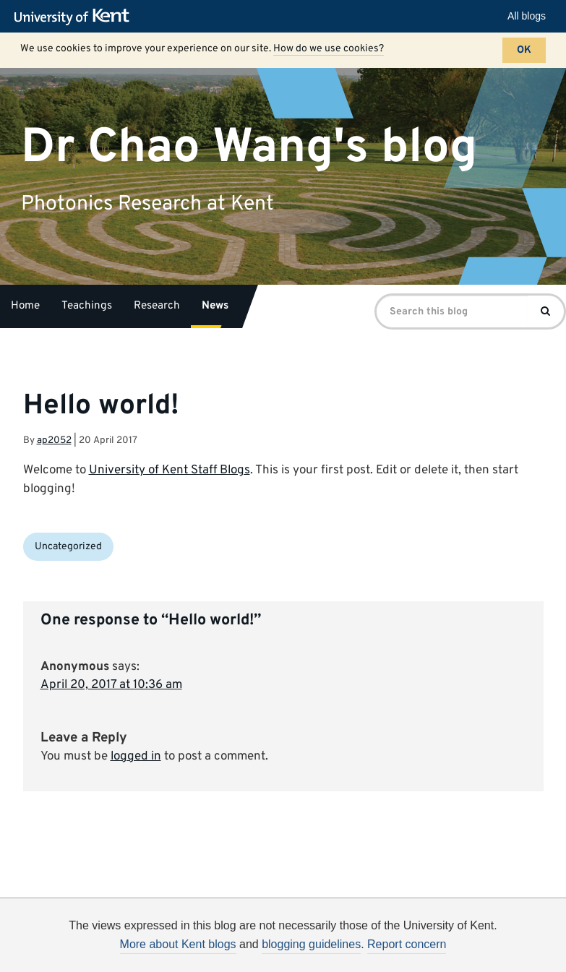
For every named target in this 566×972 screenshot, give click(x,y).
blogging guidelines (311, 944)
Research (157, 306)
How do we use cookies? (328, 49)
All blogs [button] (526, 16)
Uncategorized (68, 547)
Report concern (406, 944)
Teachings (86, 306)
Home (25, 306)
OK (524, 50)
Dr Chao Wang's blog (249, 147)
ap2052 (54, 440)
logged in (136, 757)
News (215, 306)
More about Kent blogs (178, 944)
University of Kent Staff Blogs (169, 470)
